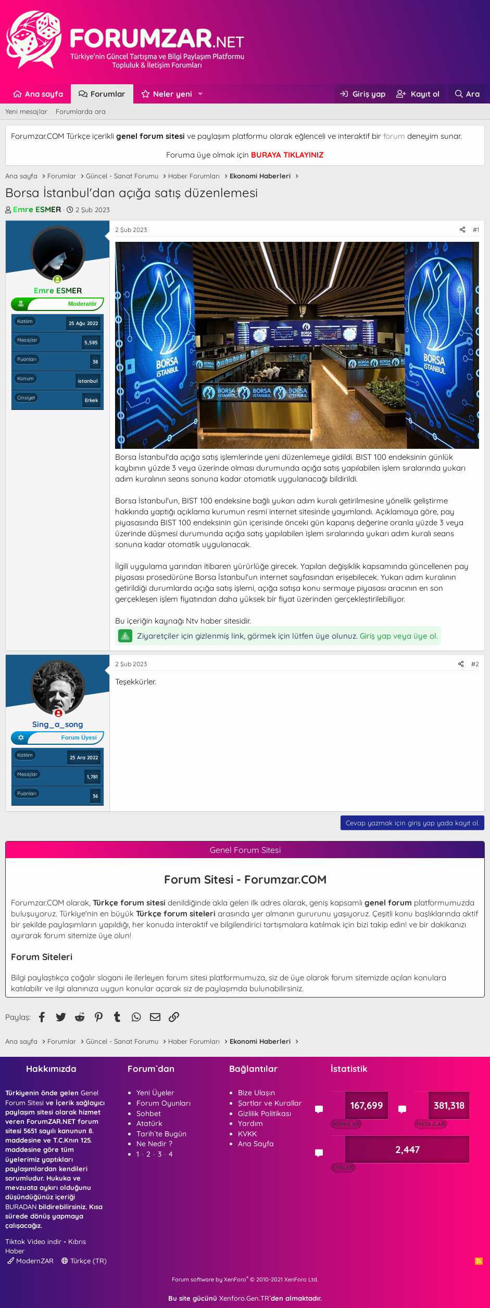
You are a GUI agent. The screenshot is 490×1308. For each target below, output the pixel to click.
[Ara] (467, 93)
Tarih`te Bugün (161, 1133)
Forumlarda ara (81, 111)
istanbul (88, 381)
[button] (200, 93)
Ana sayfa (44, 94)
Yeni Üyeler (155, 1092)
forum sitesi (186, 977)
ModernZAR (30, 1261)
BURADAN (20, 1206)
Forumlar (108, 94)
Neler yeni (172, 94)
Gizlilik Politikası (264, 1113)
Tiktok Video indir (33, 1241)
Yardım (250, 1123)
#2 (475, 664)
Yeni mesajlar (26, 111)
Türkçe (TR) (84, 1261)
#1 (476, 230)
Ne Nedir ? (154, 1143)
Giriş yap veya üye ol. (399, 636)
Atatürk (149, 1123)
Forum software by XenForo (245, 1279)
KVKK (247, 1133)
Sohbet (148, 1113)
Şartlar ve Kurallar (270, 1103)
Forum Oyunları (163, 1103)
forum (394, 136)
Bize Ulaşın (256, 1092)
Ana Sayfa (256, 1143)
